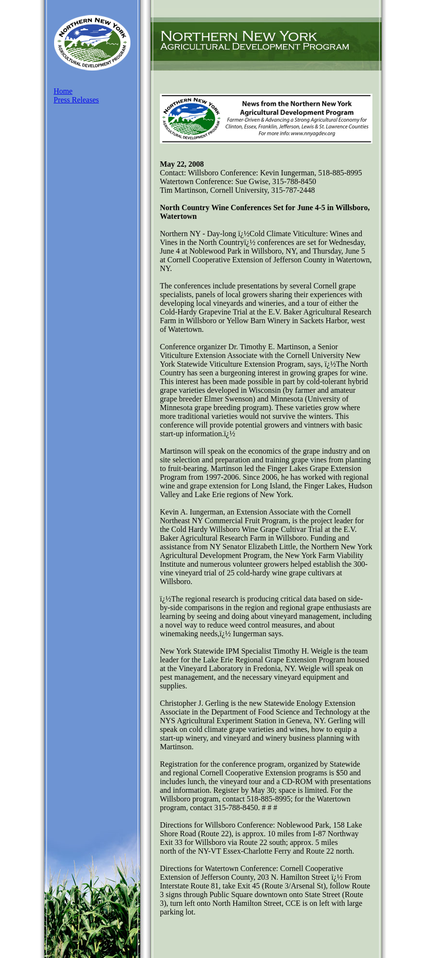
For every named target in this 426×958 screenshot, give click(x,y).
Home (63, 91)
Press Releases (76, 100)
